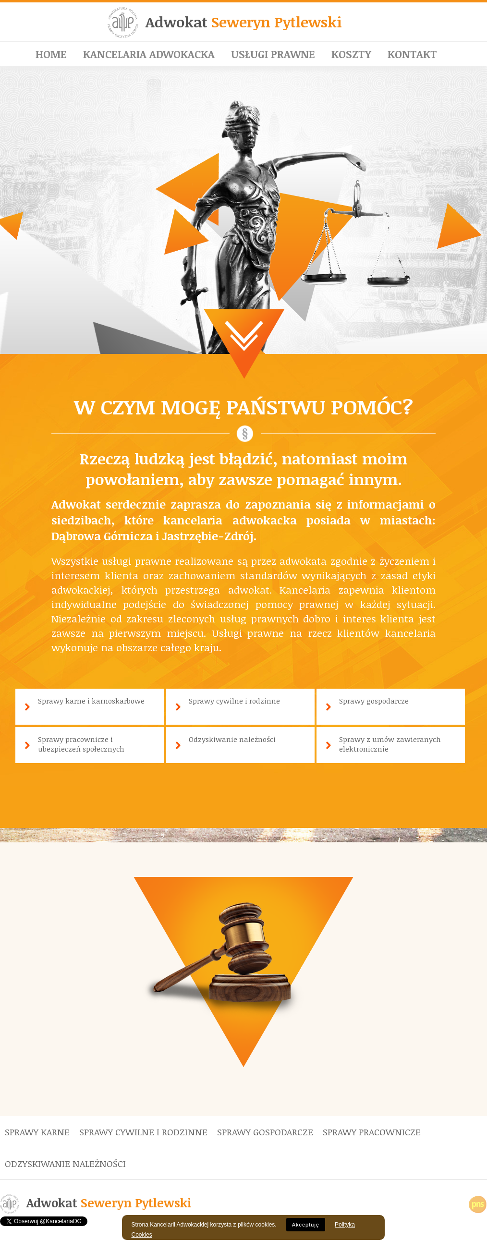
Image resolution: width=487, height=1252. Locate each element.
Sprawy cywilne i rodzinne (234, 700)
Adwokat (244, 22)
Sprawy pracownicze (372, 1132)
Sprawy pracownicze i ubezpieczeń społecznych (81, 744)
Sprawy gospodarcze (374, 700)
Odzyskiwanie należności (232, 739)
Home (51, 54)
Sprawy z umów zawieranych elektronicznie (390, 744)
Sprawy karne (37, 1132)
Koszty (351, 54)
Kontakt (412, 54)
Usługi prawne (273, 54)
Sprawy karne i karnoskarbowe (91, 700)
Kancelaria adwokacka (149, 54)
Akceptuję (305, 1225)
